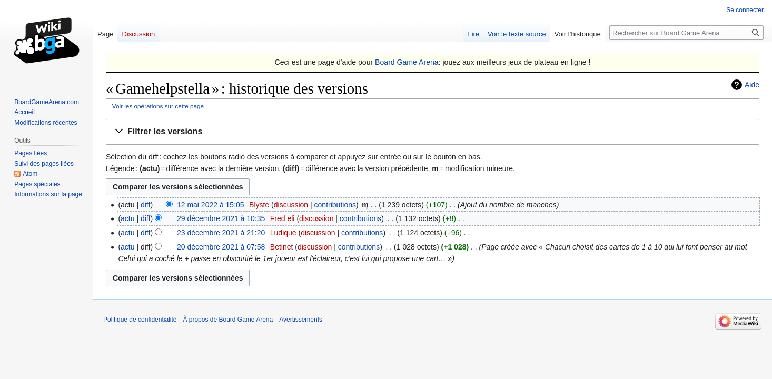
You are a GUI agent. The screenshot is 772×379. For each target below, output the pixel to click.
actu (127, 218)
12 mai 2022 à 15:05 (210, 205)
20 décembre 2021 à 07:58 (221, 247)
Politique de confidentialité (139, 319)
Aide (752, 85)
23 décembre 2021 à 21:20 (221, 232)
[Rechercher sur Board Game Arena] (686, 32)
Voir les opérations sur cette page (158, 106)
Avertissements (300, 319)
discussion (291, 205)
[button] (432, 132)
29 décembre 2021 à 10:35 (221, 218)
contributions (335, 205)
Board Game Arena (407, 62)
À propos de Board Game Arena (228, 319)
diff (145, 205)
